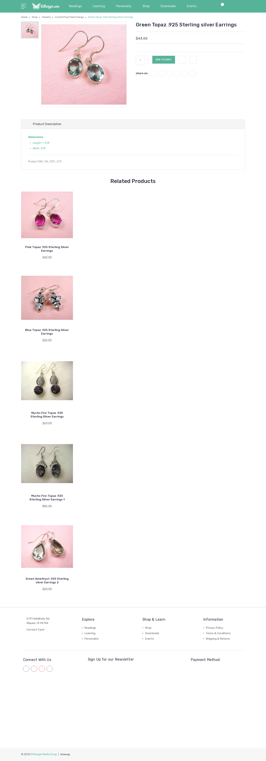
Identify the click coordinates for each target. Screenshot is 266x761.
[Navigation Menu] (24, 5)
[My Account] (210, 8)
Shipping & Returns (218, 639)
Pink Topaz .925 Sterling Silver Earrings (47, 249)
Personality (125, 6)
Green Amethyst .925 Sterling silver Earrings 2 (47, 581)
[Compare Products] (221, 8)
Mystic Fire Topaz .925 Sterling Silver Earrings (47, 415)
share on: (142, 73)
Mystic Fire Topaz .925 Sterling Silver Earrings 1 (47, 498)
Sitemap (65, 754)
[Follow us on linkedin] (50, 669)
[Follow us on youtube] (42, 669)
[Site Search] (232, 8)
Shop (148, 6)
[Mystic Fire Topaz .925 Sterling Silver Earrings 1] (47, 464)
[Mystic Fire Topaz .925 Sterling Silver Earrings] (47, 381)
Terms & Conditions (218, 633)
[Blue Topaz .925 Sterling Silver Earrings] (47, 298)
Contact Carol (35, 630)
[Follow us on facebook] (26, 669)
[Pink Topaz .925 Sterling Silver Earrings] (47, 215)
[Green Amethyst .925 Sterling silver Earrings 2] (47, 547)
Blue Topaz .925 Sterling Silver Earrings (47, 332)
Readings (77, 6)
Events (193, 6)
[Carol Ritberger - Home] (45, 6)
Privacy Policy (214, 628)
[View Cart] (243, 8)
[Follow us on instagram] (34, 669)
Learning (100, 6)
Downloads (170, 6)
